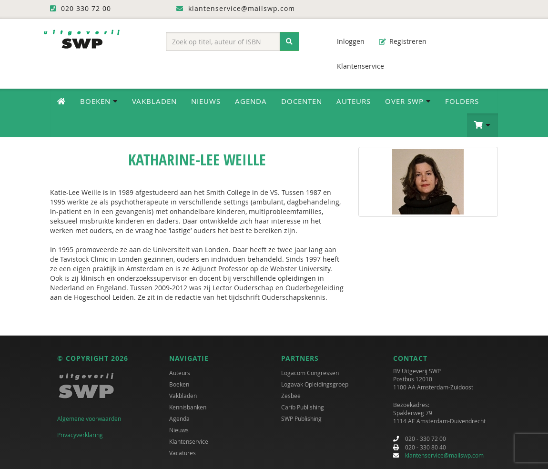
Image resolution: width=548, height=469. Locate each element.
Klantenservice (355, 66)
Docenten (301, 101)
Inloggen (346, 41)
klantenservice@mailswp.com (444, 455)
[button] (482, 125)
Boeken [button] (99, 101)
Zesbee (291, 395)
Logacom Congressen (310, 373)
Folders (462, 101)
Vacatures (182, 453)
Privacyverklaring (80, 434)
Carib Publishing (302, 407)
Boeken (179, 384)
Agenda (251, 101)
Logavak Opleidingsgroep (314, 384)
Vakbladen (154, 101)
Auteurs (353, 101)
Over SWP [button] (408, 101)
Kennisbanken (187, 407)
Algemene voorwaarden (89, 418)
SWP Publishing (301, 418)
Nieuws (206, 101)
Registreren (402, 41)
